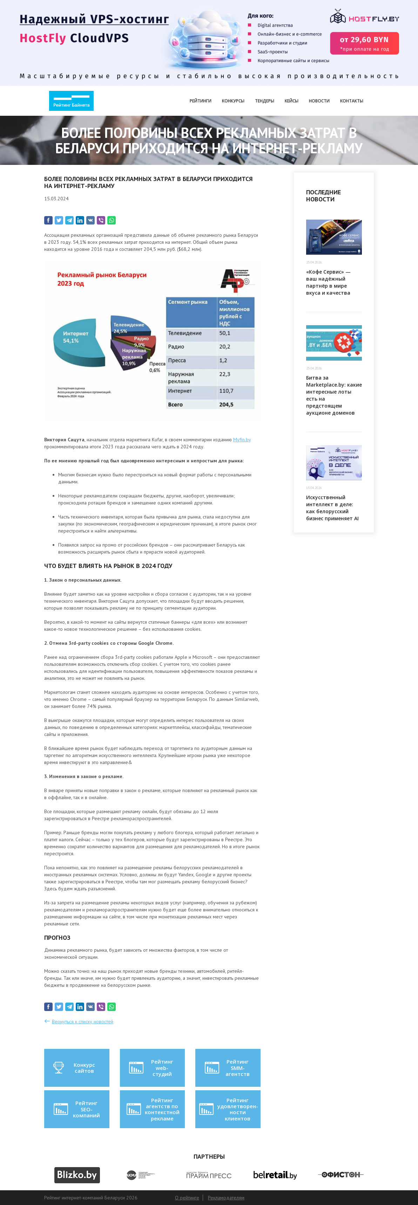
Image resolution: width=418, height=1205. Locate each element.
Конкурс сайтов (73, 1068)
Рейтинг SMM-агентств (226, 1067)
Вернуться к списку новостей (82, 1021)
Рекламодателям (226, 1197)
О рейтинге (187, 1197)
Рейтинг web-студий (150, 1067)
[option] (77, 1175)
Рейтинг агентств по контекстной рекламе (152, 1109)
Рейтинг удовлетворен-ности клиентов (228, 1109)
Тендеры (264, 101)
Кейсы (291, 101)
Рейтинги (200, 101)
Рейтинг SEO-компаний (76, 1109)
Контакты (351, 101)
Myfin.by (242, 439)
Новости (319, 101)
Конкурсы (233, 101)
